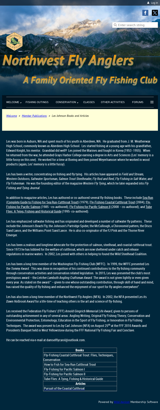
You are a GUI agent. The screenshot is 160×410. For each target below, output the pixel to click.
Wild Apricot (122, 402)
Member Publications (34, 116)
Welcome (11, 116)
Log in (154, 3)
